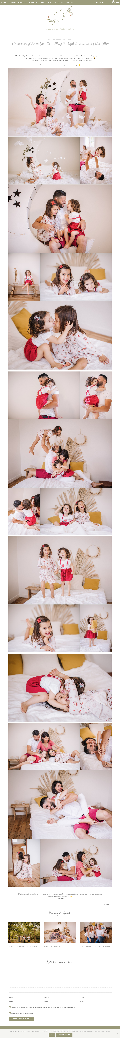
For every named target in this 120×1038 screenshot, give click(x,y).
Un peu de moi (33, 2)
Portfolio (12, 2)
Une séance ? (22, 2)
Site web (81, 997)
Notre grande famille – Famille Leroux (22, 946)
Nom (11, 997)
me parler (33, 894)
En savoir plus (64, 1035)
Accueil (3, 2)
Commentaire (14, 971)
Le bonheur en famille (52, 946)
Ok (52, 1035)
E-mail (46, 997)
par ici (67, 896)
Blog (42, 2)
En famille (67, 39)
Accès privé (69, 2)
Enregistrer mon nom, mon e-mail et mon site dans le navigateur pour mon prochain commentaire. (43, 1007)
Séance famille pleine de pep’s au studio (95, 946)
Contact (50, 2)
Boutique (58, 2)
